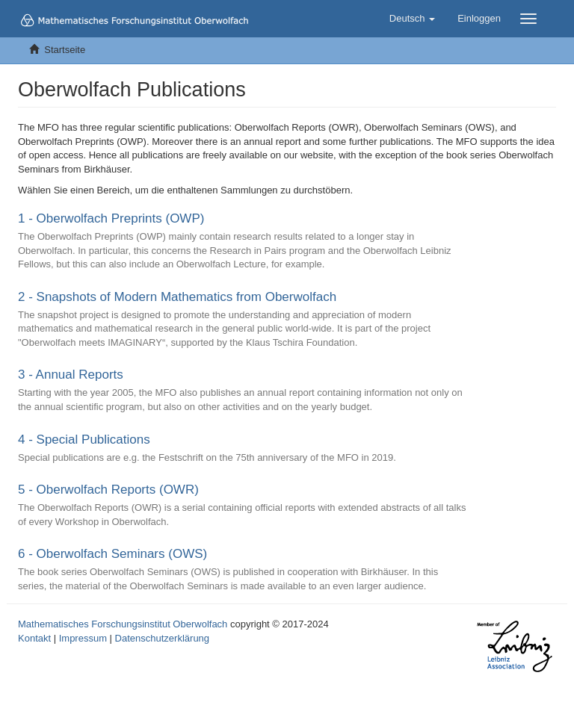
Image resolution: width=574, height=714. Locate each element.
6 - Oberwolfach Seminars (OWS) (112, 554)
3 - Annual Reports (70, 374)
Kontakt (34, 638)
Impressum (83, 638)
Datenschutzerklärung (162, 638)
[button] (412, 18)
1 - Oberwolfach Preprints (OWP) (111, 218)
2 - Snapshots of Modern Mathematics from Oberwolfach (177, 297)
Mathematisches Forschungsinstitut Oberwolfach (122, 624)
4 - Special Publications (84, 439)
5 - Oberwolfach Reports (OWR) (108, 489)
